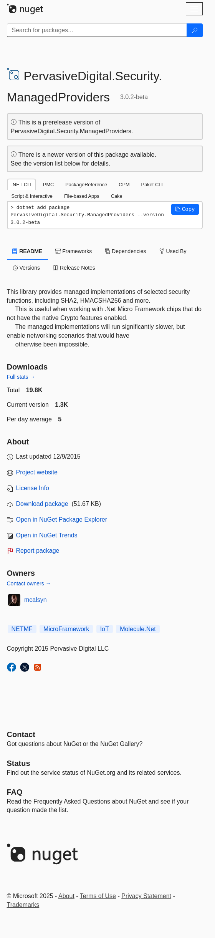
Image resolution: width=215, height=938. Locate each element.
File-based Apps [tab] (81, 196)
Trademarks (23, 905)
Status (18, 763)
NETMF (22, 629)
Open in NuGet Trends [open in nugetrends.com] (47, 535)
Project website (37, 472)
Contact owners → (29, 583)
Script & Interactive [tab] (32, 196)
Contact (21, 734)
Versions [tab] (26, 268)
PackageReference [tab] (86, 184)
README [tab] (28, 251)
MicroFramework (66, 629)
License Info (32, 488)
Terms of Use (98, 896)
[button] (185, 209)
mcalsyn (35, 600)
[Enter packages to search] (97, 30)
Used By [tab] (173, 251)
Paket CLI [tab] (152, 184)
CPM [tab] (124, 184)
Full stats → (21, 377)
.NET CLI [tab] (21, 184)
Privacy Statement (146, 896)
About (66, 896)
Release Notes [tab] (74, 268)
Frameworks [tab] (73, 251)
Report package (38, 550)
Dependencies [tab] (125, 251)
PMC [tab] (48, 184)
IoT (104, 629)
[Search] (195, 30)
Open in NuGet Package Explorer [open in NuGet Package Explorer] (61, 519)
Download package (42, 503)
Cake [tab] (116, 196)
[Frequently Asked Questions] (15, 792)
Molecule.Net (137, 629)
